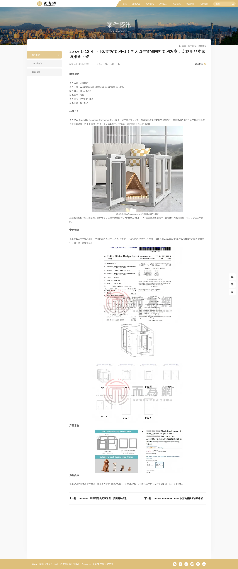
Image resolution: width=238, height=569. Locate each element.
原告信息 (177, 4)
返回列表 (199, 64)
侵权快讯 (36, 57)
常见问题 (190, 4)
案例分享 (36, 74)
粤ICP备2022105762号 (103, 564)
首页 (125, 4)
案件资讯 (150, 4)
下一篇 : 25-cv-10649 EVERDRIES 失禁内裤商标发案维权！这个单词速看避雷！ (175, 498)
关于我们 (204, 4)
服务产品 (136, 4)
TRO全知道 (37, 65)
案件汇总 (163, 4)
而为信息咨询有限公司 (46, 3)
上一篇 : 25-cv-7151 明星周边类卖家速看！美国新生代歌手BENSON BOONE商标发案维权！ (100, 498)
